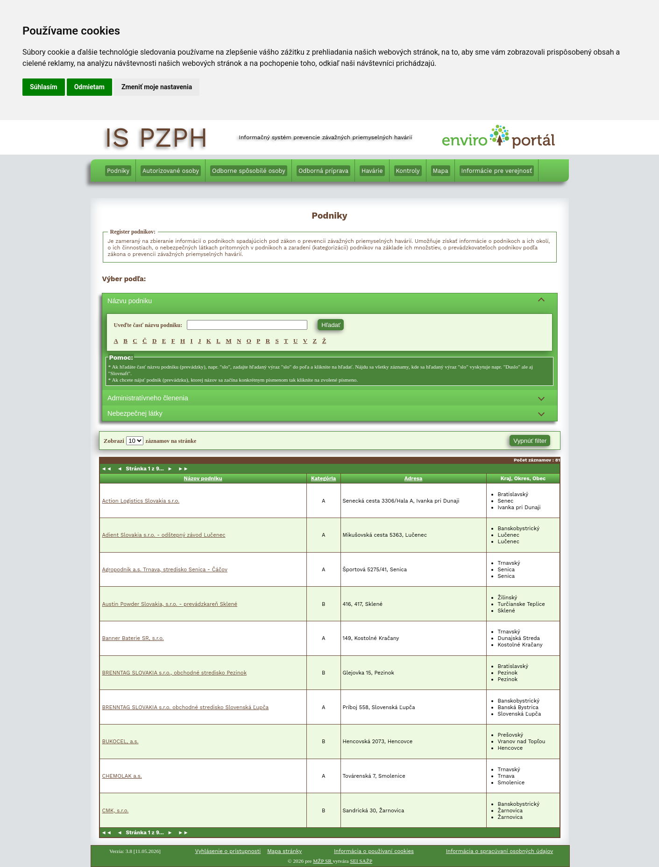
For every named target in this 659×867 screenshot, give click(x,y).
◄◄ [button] (108, 468)
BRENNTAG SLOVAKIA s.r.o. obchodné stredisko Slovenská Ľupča (185, 707)
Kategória (323, 478)
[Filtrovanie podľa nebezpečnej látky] (329, 413)
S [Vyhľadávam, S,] (276, 340)
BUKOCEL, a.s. (120, 741)
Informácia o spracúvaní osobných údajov (499, 851)
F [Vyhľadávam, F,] (173, 340)
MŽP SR (323, 861)
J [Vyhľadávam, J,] (199, 340)
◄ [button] (120, 468)
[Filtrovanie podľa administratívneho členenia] (329, 397)
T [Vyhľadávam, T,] (286, 340)
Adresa (413, 478)
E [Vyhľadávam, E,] (164, 340)
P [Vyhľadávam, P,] (258, 340)
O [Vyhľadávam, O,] (249, 340)
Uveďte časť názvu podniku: (148, 325)
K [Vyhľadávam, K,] (208, 340)
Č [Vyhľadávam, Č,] (144, 340)
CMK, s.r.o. (115, 810)
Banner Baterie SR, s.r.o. (133, 638)
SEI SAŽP (361, 861)
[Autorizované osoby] (170, 170)
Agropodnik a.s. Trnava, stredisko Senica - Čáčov (164, 569)
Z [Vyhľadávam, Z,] (315, 340)
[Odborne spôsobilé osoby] (248, 170)
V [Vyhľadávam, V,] (305, 340)
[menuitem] (118, 170)
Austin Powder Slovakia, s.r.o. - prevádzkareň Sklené (170, 604)
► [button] (169, 468)
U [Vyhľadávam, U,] (295, 340)
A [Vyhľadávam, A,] (116, 340)
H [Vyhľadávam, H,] (182, 340)
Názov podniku (203, 478)
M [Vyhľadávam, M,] (228, 340)
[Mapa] (440, 170)
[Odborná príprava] (323, 170)
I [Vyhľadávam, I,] (192, 340)
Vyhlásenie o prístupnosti (228, 851)
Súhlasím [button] (43, 87)
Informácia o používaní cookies (374, 851)
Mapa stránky (284, 851)
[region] (329, 342)
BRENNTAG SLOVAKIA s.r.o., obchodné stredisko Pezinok (174, 672)
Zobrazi (113, 440)
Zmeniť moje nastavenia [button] (156, 87)
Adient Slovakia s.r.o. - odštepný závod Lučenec (164, 535)
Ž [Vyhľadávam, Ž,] (324, 340)
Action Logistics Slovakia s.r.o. (141, 500)
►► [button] (182, 468)
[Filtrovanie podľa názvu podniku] (329, 301)
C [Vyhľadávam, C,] (135, 340)
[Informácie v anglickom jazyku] (548, 172)
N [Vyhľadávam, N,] (239, 340)
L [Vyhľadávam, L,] (218, 340)
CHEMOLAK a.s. (122, 776)
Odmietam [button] (89, 87)
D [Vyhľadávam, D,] (154, 340)
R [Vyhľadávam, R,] (268, 340)
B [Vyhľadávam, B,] (125, 340)
